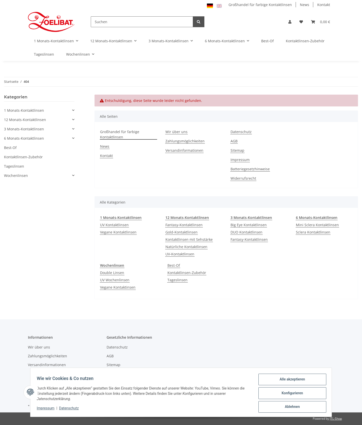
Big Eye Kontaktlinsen (249, 224)
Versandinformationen (184, 150)
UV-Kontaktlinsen (179, 254)
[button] (289, 21)
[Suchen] (142, 21)
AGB (234, 141)
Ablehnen (290, 407)
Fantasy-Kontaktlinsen (184, 224)
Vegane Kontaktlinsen (118, 232)
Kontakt (323, 4)
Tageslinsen (177, 280)
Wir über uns (176, 131)
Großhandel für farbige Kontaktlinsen (260, 4)
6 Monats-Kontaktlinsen (24, 138)
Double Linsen (112, 272)
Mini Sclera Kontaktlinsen (317, 224)
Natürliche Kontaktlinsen (186, 246)
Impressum (240, 159)
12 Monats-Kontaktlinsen (25, 119)
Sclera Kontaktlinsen (313, 232)
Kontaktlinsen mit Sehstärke (189, 239)
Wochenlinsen (16, 175)
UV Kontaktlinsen (114, 224)
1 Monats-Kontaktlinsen (24, 110)
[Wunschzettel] (301, 21)
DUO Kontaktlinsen (246, 232)
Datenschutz (241, 131)
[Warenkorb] (320, 21)
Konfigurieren (290, 394)
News (304, 4)
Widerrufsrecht (243, 178)
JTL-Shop (336, 418)
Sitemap (237, 150)
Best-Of (173, 265)
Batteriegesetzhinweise (250, 169)
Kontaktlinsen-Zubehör (186, 272)
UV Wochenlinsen (114, 280)
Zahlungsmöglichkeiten (185, 141)
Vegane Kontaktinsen (117, 287)
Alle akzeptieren (290, 381)
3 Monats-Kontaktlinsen (24, 129)
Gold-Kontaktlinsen (181, 232)
